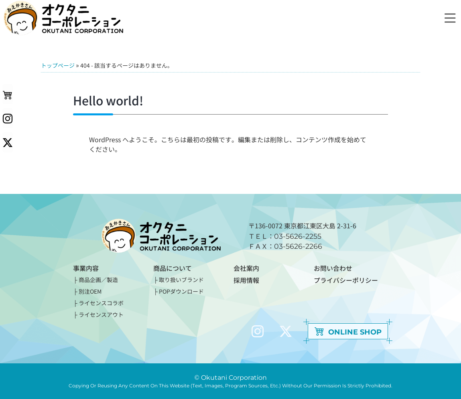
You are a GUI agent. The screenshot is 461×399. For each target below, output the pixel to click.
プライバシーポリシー (346, 279)
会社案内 (246, 268)
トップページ (58, 65)
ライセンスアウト (101, 314)
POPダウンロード (181, 291)
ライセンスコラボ (101, 303)
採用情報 (246, 279)
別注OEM (90, 291)
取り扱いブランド (181, 280)
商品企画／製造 (98, 280)
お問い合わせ (333, 268)
